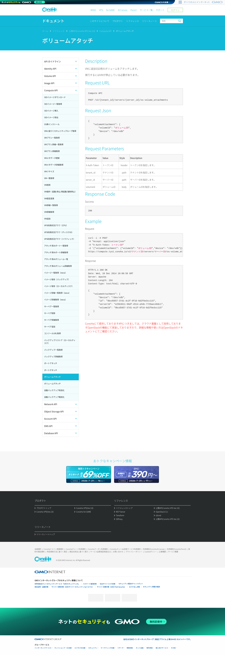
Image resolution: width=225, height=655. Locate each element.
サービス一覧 (146, 9)
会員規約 (38, 549)
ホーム (45, 30)
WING (93, 9)
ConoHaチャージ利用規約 (76, 549)
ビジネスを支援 (80, 648)
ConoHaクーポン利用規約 (98, 549)
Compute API (105, 30)
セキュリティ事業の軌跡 (151, 587)
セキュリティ (93, 648)
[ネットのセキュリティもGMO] (23, 2)
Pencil (133, 9)
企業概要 (162, 551)
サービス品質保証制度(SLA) (100, 551)
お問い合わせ (118, 551)
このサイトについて (99, 20)
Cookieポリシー (151, 551)
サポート (160, 9)
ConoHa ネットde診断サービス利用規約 (125, 549)
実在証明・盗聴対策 (41, 587)
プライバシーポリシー (133, 551)
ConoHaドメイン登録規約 (53, 549)
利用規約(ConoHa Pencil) (176, 549)
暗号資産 (150, 648)
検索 (179, 21)
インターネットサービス (43, 648)
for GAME (110, 9)
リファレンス (132, 20)
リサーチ (120, 648)
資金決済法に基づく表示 (78, 551)
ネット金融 (139, 648)
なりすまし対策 (134, 587)
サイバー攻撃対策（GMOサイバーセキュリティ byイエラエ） (73, 587)
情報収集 (130, 648)
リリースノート (149, 20)
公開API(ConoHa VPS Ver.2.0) (82, 30)
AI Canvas (122, 9)
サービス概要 (173, 551)
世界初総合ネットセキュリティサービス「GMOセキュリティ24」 (57, 584)
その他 (173, 648)
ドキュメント (53, 20)
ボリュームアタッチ (125, 30)
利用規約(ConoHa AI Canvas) (154, 549)
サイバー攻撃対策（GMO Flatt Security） (111, 587)
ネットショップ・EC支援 (63, 648)
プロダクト (117, 20)
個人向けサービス (162, 648)
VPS (101, 9)
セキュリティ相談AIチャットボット (131, 583)
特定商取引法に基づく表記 (57, 551)
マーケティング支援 (107, 648)
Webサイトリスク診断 (107, 584)
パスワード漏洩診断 (90, 584)
